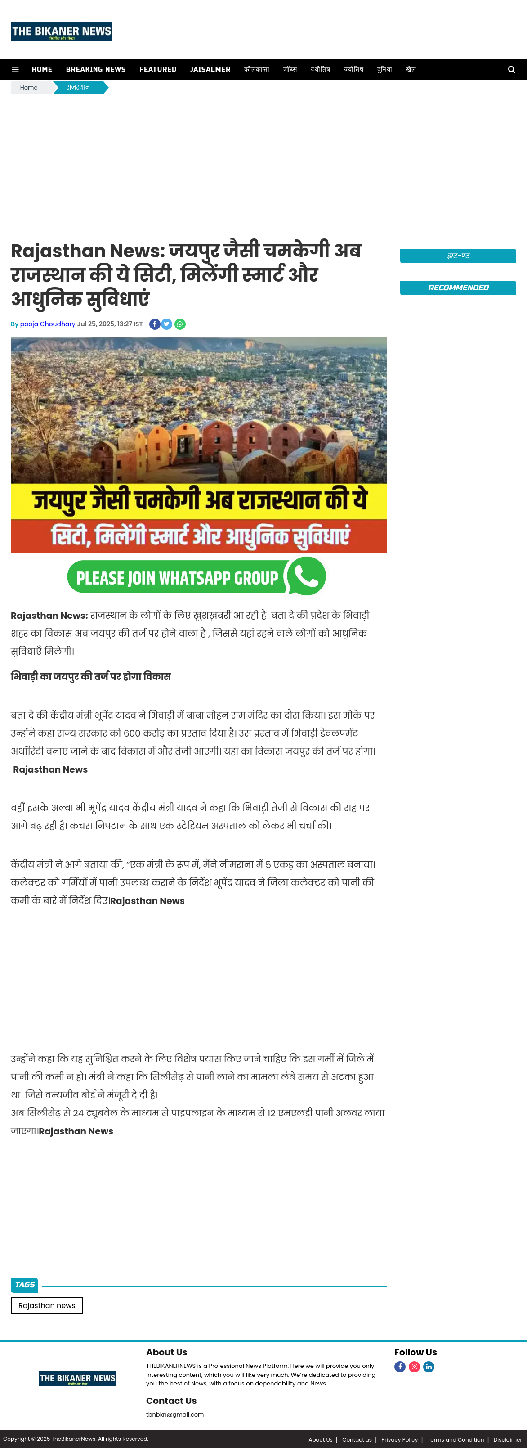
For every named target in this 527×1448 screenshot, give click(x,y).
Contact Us (171, 1400)
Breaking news (96, 69)
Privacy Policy (399, 1439)
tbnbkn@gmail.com (175, 1413)
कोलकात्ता (256, 69)
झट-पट (458, 256)
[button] (15, 69)
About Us (167, 1352)
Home (41, 69)
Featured (157, 69)
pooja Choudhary (48, 323)
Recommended (458, 287)
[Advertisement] (263, 163)
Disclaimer (508, 1439)
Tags (24, 1285)
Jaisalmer (210, 69)
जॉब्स (290, 69)
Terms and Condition (456, 1439)
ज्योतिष (320, 69)
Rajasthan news (47, 1305)
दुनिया (384, 69)
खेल (410, 69)
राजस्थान (78, 87)
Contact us (357, 1439)
